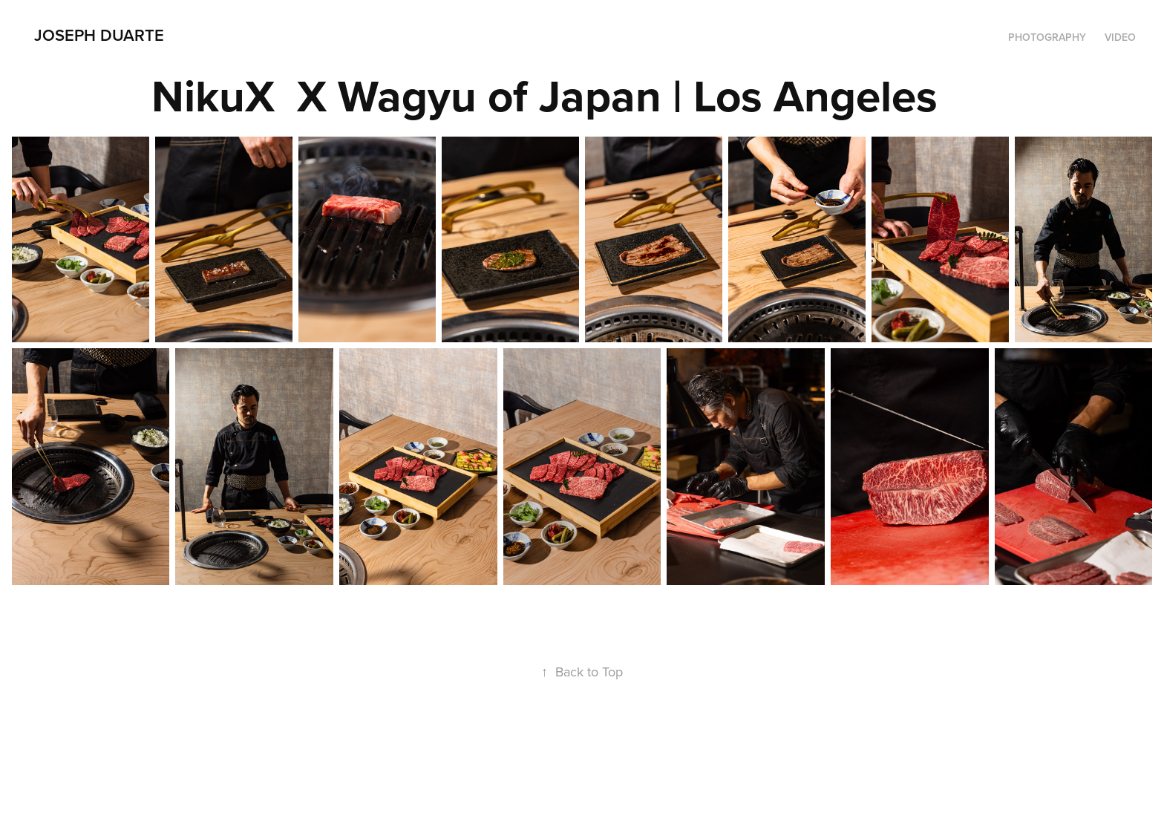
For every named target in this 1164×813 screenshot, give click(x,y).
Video (1120, 37)
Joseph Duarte (99, 35)
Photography (1047, 37)
